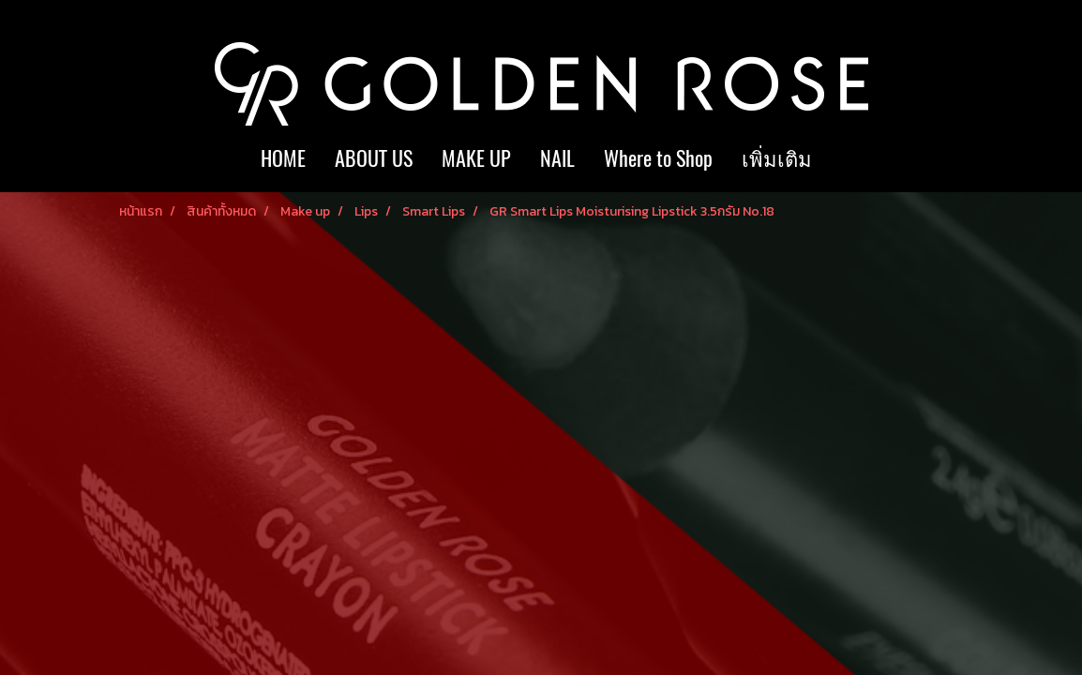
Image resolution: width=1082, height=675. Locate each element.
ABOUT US (374, 158)
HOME (283, 158)
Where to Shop (658, 158)
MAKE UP (476, 158)
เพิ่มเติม (777, 158)
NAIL (557, 158)
